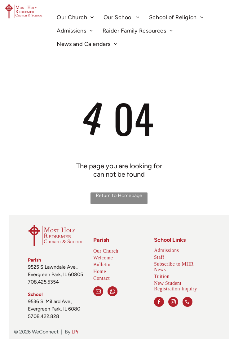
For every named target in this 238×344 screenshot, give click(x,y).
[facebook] (159, 302)
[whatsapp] (112, 292)
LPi (75, 332)
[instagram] (173, 302)
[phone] (187, 302)
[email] (98, 292)
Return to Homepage (119, 195)
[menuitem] (75, 17)
